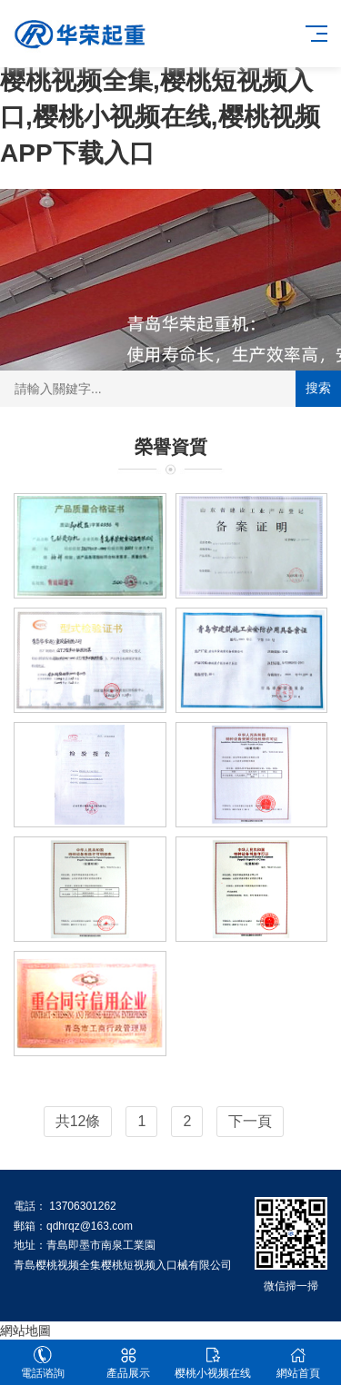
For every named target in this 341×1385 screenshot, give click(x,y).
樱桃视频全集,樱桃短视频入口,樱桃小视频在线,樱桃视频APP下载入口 (160, 116)
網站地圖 (25, 1330)
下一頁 (250, 1121)
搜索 (318, 388)
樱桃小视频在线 (213, 1363)
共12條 (78, 1121)
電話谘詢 (42, 1363)
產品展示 (128, 1363)
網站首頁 (298, 1363)
